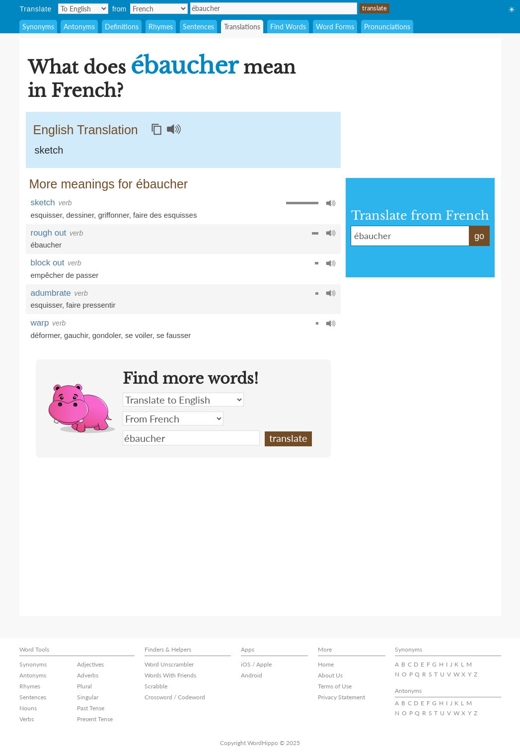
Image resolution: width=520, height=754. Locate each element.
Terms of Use (335, 686)
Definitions (122, 26)
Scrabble (156, 686)
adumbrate (51, 293)
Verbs (26, 719)
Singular (87, 697)
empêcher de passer (65, 275)
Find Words (288, 26)
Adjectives (90, 664)
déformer (45, 335)
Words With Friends (170, 675)
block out (48, 262)
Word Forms (335, 26)
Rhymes (161, 26)
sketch (49, 150)
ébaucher (273, 8)
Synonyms (38, 26)
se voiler (138, 335)
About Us (330, 675)
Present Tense (95, 719)
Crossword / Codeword (175, 697)
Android (251, 675)
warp (40, 323)
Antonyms (79, 26)
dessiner (80, 215)
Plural (84, 686)
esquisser (46, 215)
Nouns (28, 708)
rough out (49, 233)
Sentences (198, 26)
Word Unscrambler (169, 664)
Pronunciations (387, 26)
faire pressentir (90, 305)
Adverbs (87, 675)
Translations (242, 26)
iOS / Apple (256, 664)
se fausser (173, 335)
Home (326, 664)
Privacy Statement (341, 697)
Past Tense (90, 708)
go (479, 236)
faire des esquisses (165, 215)
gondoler (106, 335)
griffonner (113, 215)
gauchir (76, 335)
